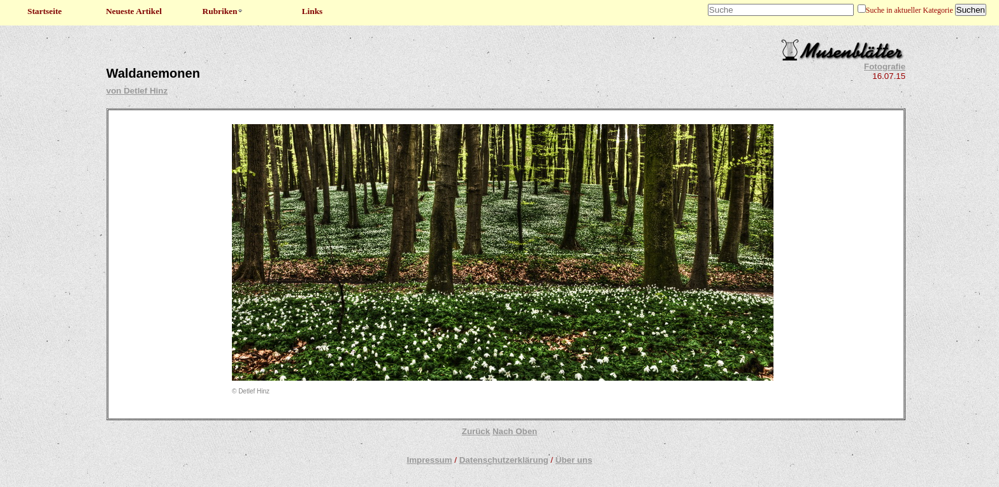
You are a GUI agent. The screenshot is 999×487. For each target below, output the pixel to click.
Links (312, 11)
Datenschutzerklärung (504, 460)
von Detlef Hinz (137, 90)
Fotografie (884, 66)
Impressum (429, 460)
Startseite (44, 11)
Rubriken (223, 11)
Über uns (574, 460)
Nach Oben (514, 431)
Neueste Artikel (134, 11)
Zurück (476, 431)
